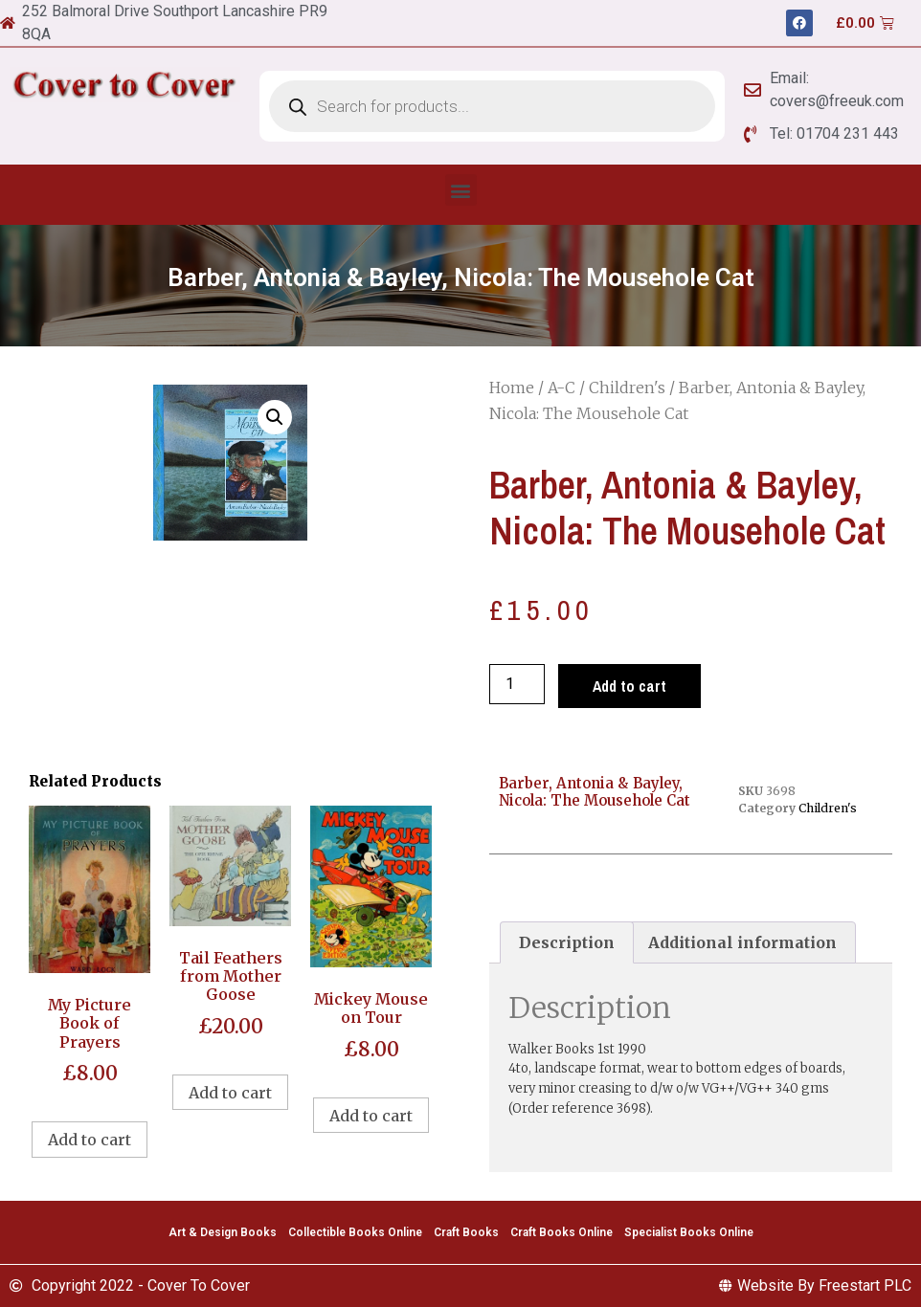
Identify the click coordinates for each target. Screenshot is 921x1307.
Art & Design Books (222, 1232)
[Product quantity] (517, 684)
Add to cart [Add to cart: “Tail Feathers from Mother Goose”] (230, 1092)
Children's (627, 387)
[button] (461, 190)
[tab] (567, 942)
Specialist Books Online (688, 1232)
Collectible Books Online (355, 1232)
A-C (561, 387)
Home (511, 387)
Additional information (742, 942)
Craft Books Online (561, 1232)
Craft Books (466, 1232)
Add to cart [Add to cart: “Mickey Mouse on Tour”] (371, 1115)
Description (567, 942)
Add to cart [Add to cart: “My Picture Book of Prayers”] (89, 1139)
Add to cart (629, 686)
